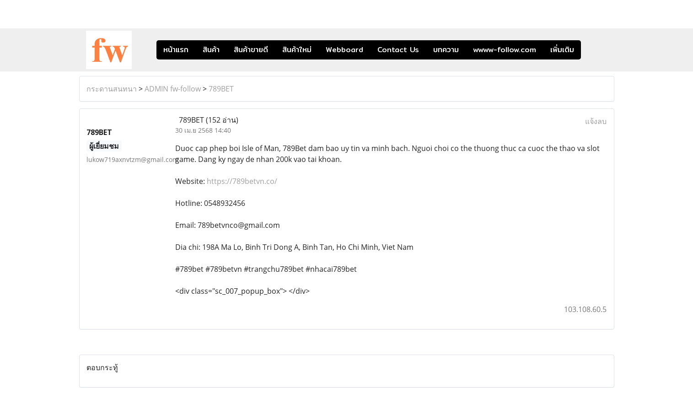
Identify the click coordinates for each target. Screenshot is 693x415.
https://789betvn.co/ (242, 181)
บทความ (446, 49)
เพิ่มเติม (562, 49)
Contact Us (398, 49)
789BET (221, 89)
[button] (595, 50)
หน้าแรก (175, 49)
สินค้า (211, 49)
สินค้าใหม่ (297, 49)
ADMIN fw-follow (173, 89)
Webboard (344, 49)
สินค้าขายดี (251, 49)
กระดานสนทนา (111, 89)
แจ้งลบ (596, 121)
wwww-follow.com (504, 49)
